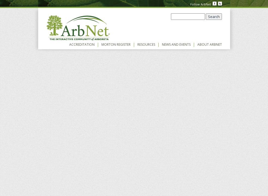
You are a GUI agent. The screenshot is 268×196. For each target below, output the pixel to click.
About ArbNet (209, 44)
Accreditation (82, 44)
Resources (146, 44)
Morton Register (116, 44)
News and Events (176, 44)
